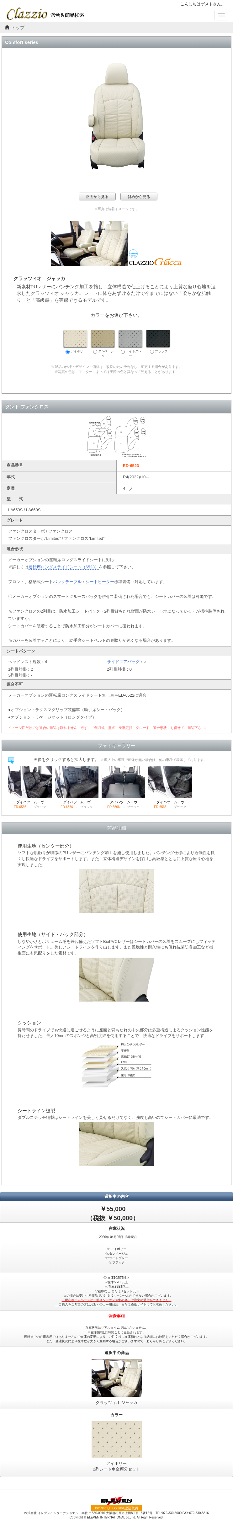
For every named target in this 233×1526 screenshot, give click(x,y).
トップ (17, 27)
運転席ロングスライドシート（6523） (64, 567)
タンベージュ (102, 343)
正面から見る (97, 196)
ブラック (158, 342)
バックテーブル (67, 581)
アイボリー (75, 342)
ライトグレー (130, 343)
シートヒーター (100, 581)
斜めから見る (139, 196)
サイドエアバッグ (123, 661)
